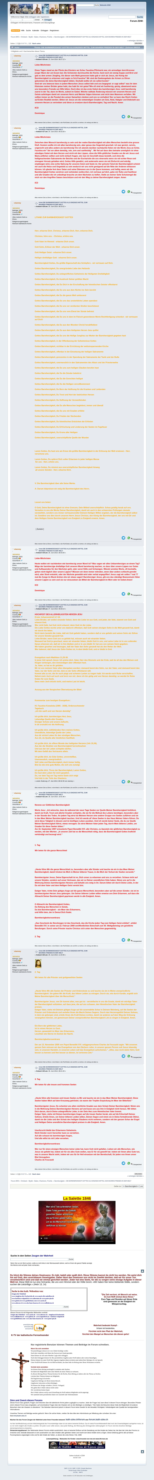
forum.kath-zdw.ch (98, 1419)
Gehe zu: (118, 1186)
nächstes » (140, 41)
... (28, 43)
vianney (17, 56)
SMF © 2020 (76, 1468)
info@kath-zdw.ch (19, 1416)
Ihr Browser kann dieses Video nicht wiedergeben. (77, 1222)
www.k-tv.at (29, 1329)
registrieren (45, 17)
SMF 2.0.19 (67, 1468)
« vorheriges (131, 41)
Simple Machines (86, 1468)
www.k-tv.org (28, 1327)
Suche (13, 1256)
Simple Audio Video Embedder (78, 1470)
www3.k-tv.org (28, 1324)
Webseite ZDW (105, 5)
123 (30, 43)
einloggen (32, 17)
